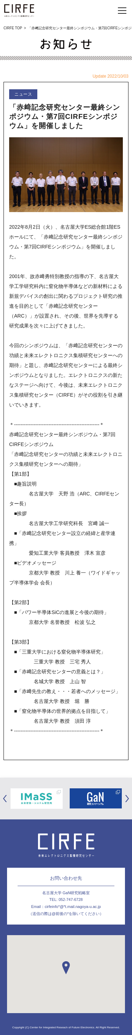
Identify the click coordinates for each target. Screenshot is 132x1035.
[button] (66, 967)
